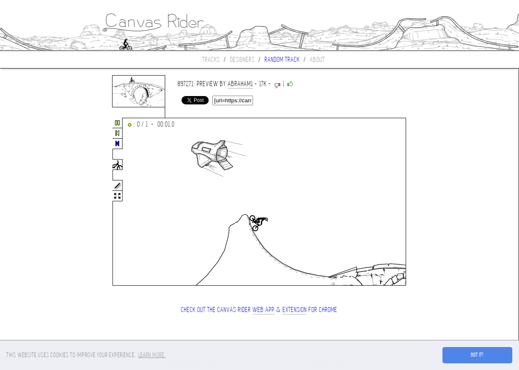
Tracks (211, 59)
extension (295, 309)
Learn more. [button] (152, 355)
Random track (282, 59)
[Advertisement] (35, 202)
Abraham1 (240, 83)
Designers (242, 59)
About (317, 59)
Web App (264, 309)
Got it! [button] (477, 355)
